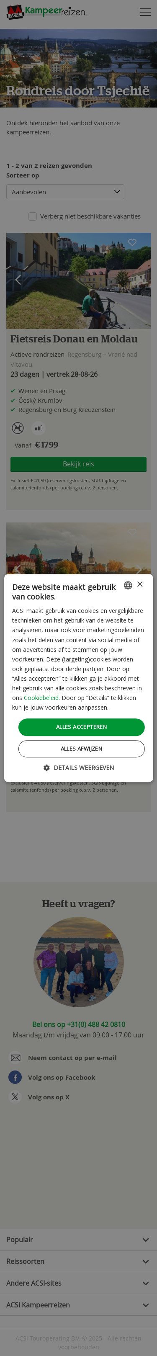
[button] (79, 768)
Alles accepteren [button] (81, 727)
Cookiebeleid (41, 698)
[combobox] (128, 585)
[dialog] (78, 678)
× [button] (139, 585)
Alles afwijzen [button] (82, 748)
